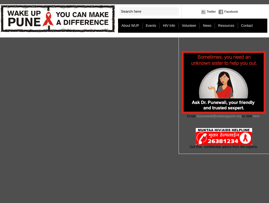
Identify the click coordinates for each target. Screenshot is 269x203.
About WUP (130, 26)
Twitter (211, 11)
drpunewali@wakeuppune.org (218, 116)
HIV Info (169, 26)
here (256, 116)
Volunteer (189, 26)
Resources (226, 26)
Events (151, 26)
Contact (247, 26)
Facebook (231, 11)
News (207, 26)
